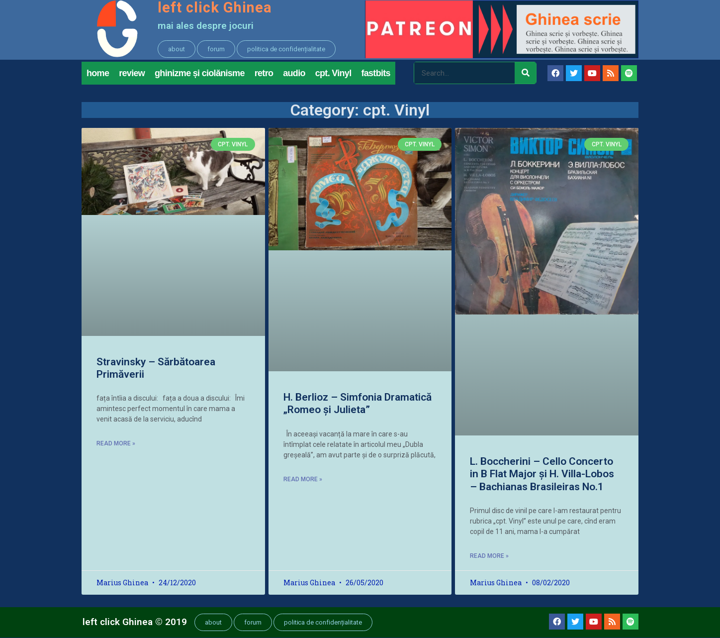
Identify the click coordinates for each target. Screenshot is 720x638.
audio (294, 74)
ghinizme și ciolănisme (200, 74)
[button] (176, 49)
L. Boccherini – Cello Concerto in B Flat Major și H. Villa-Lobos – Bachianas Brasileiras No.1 (542, 474)
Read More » (115, 444)
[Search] (525, 74)
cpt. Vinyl (333, 74)
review (132, 74)
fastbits (375, 74)
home (98, 74)
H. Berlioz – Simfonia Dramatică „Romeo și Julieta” (357, 404)
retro (264, 74)
